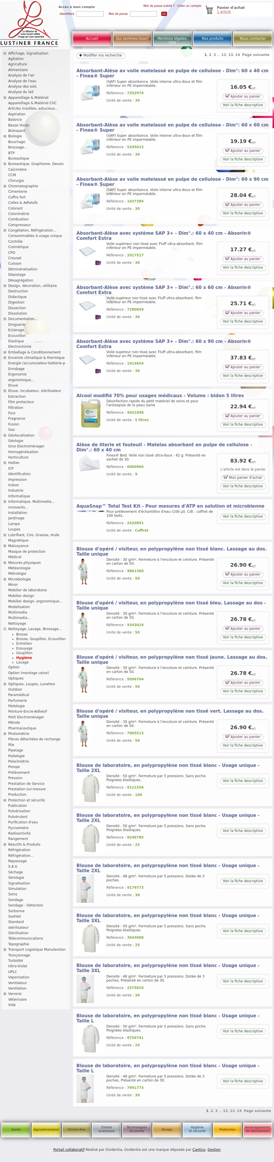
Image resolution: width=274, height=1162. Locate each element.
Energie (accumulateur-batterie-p (36, 363)
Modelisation (19, 607)
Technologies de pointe (137, 1129)
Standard (16, 922)
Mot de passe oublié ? (159, 5)
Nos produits (212, 39)
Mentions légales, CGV (173, 41)
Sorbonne (16, 911)
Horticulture (18, 457)
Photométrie (18, 734)
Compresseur (19, 225)
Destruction (18, 291)
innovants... (18, 507)
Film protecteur (21, 402)
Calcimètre (17, 170)
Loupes (14, 529)
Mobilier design (21, 596)
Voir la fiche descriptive (243, 105)
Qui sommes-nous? (132, 39)
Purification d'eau (23, 822)
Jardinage (16, 518)
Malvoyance (18, 546)
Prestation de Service (26, 784)
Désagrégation (20, 280)
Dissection (17, 308)
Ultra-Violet (17, 966)
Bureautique (18, 158)
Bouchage (16, 142)
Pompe (14, 767)
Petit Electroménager (26, 717)
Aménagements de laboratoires (257, 1129)
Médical (14, 557)
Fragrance (16, 419)
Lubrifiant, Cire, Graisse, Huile (33, 535)
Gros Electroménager (26, 446)
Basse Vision (19, 125)
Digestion (16, 302)
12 (223, 55)
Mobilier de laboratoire (27, 590)
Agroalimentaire (46, 1129)
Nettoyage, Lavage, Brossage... (35, 629)
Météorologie (19, 568)
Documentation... (23, 319)
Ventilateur (17, 983)
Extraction (17, 397)
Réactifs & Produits (24, 845)
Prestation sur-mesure (27, 789)
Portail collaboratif (68, 1150)
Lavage (22, 662)
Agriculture (17, 64)
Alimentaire (18, 70)
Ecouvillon (17, 336)
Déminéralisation (22, 269)
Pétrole (14, 723)
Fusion (13, 424)
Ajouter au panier (242, 96)
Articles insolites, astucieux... (33, 108)
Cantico (199, 1150)
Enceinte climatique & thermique (36, 358)
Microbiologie (19, 579)
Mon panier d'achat (243, 477)
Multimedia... (19, 618)
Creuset (14, 258)
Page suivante (256, 55)
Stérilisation (18, 933)
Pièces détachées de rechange (34, 739)
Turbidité (15, 961)
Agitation (16, 59)
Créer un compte (189, 5)
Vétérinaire (17, 1000)
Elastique (16, 341)
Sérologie (16, 878)
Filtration (15, 408)
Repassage (17, 861)
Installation (17, 513)
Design (167, 1129)
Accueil (92, 39)
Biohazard (16, 131)
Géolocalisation (21, 435)
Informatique (19, 496)
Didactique (17, 297)
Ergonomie (17, 374)
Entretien (24, 644)
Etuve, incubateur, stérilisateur (34, 391)
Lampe (14, 524)
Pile (11, 745)
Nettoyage (17, 624)
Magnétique (18, 540)
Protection (227, 1129)
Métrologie (17, 574)
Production (17, 795)
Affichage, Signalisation (28, 53)
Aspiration (17, 114)
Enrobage (16, 369)
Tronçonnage (19, 955)
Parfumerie (17, 701)
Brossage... (17, 147)
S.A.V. (13, 867)
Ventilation (17, 988)
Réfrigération (19, 850)
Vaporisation (18, 977)
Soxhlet (14, 916)
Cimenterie (17, 192)
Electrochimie (20, 347)
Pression (15, 778)
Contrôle (15, 242)
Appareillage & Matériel (28, 98)
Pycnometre (18, 828)
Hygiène (24, 658)
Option (14, 667)
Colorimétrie (18, 214)
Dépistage (17, 275)
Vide (12, 1005)
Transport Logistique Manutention (37, 950)
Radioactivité (19, 833)
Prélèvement (19, 773)
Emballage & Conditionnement (34, 352)
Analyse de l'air (21, 75)
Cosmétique (18, 247)
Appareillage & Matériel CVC (32, 103)
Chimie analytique (106, 1129)
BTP (11, 153)
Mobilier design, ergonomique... (35, 601)
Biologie (15, 136)
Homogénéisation (23, 452)
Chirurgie (16, 181)
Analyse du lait (21, 92)
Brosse (22, 634)
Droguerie (16, 325)
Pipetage (15, 750)
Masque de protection (27, 552)
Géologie (15, 441)
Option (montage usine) (28, 673)
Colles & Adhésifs (23, 203)
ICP (11, 469)
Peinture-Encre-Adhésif (27, 711)
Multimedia (17, 612)
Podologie (16, 756)
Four (12, 413)
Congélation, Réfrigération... (32, 230)
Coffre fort (17, 197)
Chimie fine (76, 1129)
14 (237, 55)
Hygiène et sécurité (197, 1129)
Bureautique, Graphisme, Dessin (36, 164)
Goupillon (24, 653)
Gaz (11, 430)
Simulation (17, 889)
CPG (11, 253)
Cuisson (15, 264)
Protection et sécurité (26, 800)
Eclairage (16, 330)
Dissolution (17, 313)
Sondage (15, 900)
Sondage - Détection (25, 905)
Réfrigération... (21, 856)
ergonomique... (21, 380)
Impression (17, 480)
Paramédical (18, 695)
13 (230, 55)
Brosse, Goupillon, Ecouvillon (41, 639)
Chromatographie (23, 186)
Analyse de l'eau (22, 81)
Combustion (18, 219)
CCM (12, 175)
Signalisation (19, 883)
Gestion (214, 1150)
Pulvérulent (18, 817)
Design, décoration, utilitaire (32, 286)
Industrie (15, 490)
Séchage (15, 872)
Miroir (13, 585)
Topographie (18, 944)
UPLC (12, 972)
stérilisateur (18, 928)
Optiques (16, 678)
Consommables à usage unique (35, 236)
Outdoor (15, 689)
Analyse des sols (22, 87)
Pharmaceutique (22, 728)
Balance (15, 120)
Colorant (15, 208)
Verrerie (15, 994)
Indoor (13, 485)
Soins (12, 894)
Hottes (13, 463)
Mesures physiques (24, 563)
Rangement (18, 839)
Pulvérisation (19, 811)
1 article (224, 12)
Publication (17, 806)
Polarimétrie (18, 761)
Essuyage (24, 648)
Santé (16, 1129)
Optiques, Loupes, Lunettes (31, 684)
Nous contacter (253, 39)
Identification (19, 474)
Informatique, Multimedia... (31, 502)
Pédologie (16, 706)
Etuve (13, 385)
